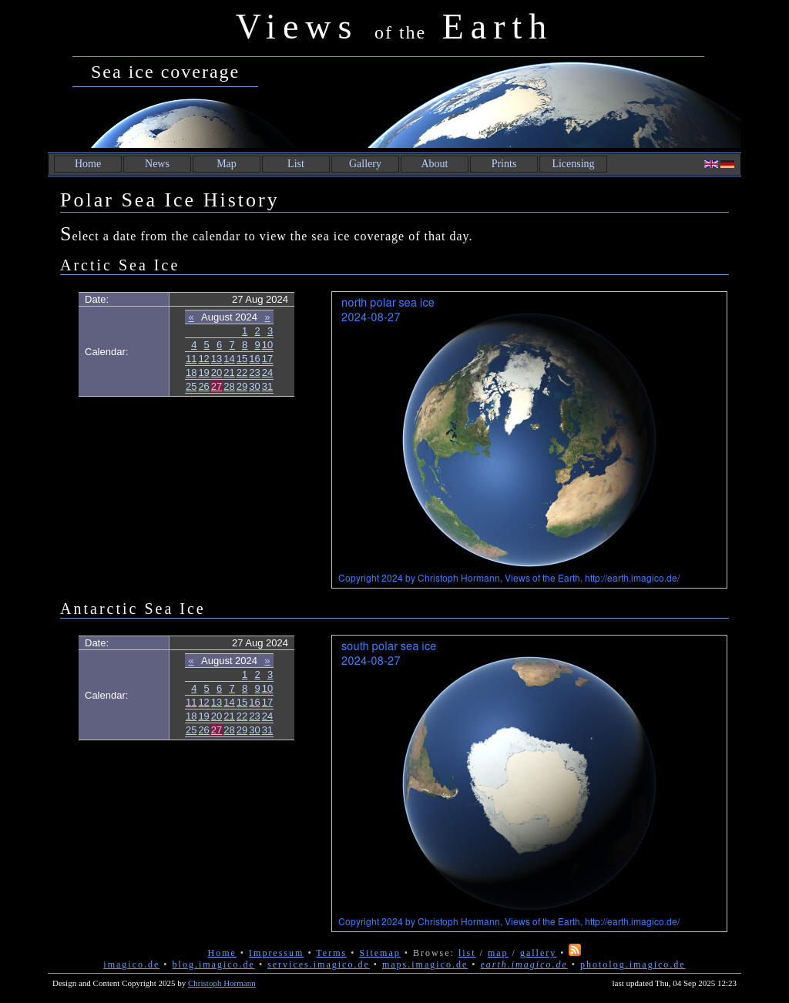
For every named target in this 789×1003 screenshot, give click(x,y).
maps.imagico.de (425, 964)
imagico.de (131, 964)
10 (267, 345)
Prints (504, 163)
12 (203, 358)
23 (254, 372)
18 (191, 372)
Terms (331, 953)
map (498, 953)
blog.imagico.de (214, 964)
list (467, 953)
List (295, 163)
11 (191, 358)
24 (267, 372)
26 (203, 386)
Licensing (573, 163)
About (434, 163)
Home (88, 163)
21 (228, 372)
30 (254, 386)
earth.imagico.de (523, 964)
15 (242, 358)
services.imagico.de (318, 964)
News (157, 163)
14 (228, 358)
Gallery (365, 163)
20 (216, 372)
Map (227, 163)
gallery (538, 953)
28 (228, 386)
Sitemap (379, 953)
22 (242, 372)
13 (216, 358)
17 (267, 358)
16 (254, 358)
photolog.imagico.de (633, 964)
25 (191, 386)
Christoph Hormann (222, 983)
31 (267, 386)
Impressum (276, 953)
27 (216, 386)
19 (203, 372)
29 (242, 386)
